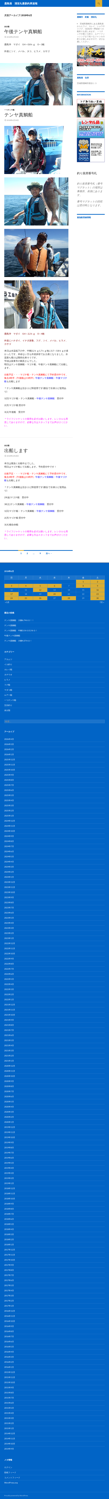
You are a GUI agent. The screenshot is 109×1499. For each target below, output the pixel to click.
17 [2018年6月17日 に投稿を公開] (11, 594)
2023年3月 (9, 928)
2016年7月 (9, 1336)
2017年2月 (9, 1300)
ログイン (8, 1467)
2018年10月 (9, 1198)
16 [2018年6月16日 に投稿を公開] (97, 590)
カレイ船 (8, 669)
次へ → (49, 553)
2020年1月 (9, 1122)
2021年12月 (9, 1004)
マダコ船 (8, 690)
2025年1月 (9, 815)
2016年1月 (9, 1367)
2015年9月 (9, 1387)
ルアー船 (8, 695)
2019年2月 (9, 1178)
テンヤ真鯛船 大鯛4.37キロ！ (18, 640)
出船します (16, 450)
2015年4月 (9, 1413)
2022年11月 (9, 948)
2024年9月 (9, 836)
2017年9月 (9, 1265)
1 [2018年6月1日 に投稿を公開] (83, 581)
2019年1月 (9, 1183)
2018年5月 (9, 1224)
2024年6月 (9, 851)
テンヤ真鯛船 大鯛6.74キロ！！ (19, 620)
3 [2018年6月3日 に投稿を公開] (11, 586)
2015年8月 (9, 1392)
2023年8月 (9, 902)
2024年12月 (9, 821)
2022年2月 (9, 994)
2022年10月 (9, 953)
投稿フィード (10, 1472)
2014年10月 (9, 1443)
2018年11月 (9, 1193)
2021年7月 (9, 1030)
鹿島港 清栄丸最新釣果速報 (20, 3)
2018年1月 (9, 1244)
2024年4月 (9, 861)
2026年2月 (9, 749)
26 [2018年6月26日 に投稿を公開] (40, 598)
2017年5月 (9, 1285)
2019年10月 (9, 1137)
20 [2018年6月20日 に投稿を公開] (54, 594)
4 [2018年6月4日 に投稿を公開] (25, 586)
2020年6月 (9, 1096)
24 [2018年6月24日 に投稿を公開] (11, 598)
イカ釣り (8, 664)
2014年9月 (9, 1449)
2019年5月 (9, 1163)
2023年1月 (9, 938)
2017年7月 (9, 1275)
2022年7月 (9, 969)
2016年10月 (9, 1321)
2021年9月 (9, 1020)
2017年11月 (9, 1255)
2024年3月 (9, 867)
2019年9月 (9, 1142)
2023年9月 (9, 897)
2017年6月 (9, 1280)
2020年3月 (9, 1112)
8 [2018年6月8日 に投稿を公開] (83, 586)
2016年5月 (9, 1346)
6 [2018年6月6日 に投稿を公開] (54, 586)
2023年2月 (9, 933)
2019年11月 (9, 1132)
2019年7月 (9, 1152)
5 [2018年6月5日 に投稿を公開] (40, 586)
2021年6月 (9, 1035)
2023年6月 (9, 912)
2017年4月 (9, 1290)
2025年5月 (9, 795)
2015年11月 (9, 1377)
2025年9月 (9, 775)
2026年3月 (9, 744)
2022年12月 (9, 943)
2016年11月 (9, 1316)
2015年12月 (9, 1372)
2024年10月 (9, 831)
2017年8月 (9, 1270)
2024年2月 (9, 872)
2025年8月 (9, 780)
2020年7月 (9, 1091)
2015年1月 (9, 1428)
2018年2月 (9, 1239)
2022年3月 (9, 989)
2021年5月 (9, 1040)
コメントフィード (12, 1477)
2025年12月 (9, 759)
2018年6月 (9, 1219)
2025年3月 (9, 805)
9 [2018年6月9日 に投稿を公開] (97, 586)
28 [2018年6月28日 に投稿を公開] (69, 598)
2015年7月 (9, 1397)
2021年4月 (9, 1045)
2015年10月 (9, 1382)
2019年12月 (9, 1127)
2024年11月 (9, 826)
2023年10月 (9, 892)
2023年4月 (9, 923)
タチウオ (8, 674)
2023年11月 (9, 887)
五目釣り (8, 705)
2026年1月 (9, 754)
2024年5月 (9, 856)
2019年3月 (9, 1173)
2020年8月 (9, 1086)
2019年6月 (9, 1158)
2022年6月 (9, 974)
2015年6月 (9, 1403)
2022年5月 (9, 979)
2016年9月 (9, 1326)
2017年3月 (9, 1295)
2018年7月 (9, 1214)
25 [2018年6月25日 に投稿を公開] (26, 598)
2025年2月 (9, 810)
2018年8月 (9, 1209)
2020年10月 (9, 1076)
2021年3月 (9, 1050)
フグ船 (7, 685)
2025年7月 (9, 785)
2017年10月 (9, 1260)
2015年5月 (9, 1408)
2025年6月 (9, 790)
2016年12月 (9, 1311)
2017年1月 (9, 1306)
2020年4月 (9, 1106)
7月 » (102, 602)
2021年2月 (9, 1055)
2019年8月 (9, 1147)
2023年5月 (9, 918)
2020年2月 (9, 1117)
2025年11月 (9, 764)
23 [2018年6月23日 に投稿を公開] (97, 594)
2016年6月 (9, 1341)
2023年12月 (9, 882)
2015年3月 (9, 1418)
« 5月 (7, 602)
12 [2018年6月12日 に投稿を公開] (40, 590)
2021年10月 (9, 1015)
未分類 (6, 27)
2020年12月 (9, 1066)
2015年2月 (9, 1423)
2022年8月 (9, 964)
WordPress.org (11, 1482)
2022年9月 (9, 958)
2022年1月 (9, 999)
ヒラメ (7, 679)
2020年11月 (9, 1071)
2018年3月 (9, 1234)
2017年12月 (9, 1249)
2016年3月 (9, 1357)
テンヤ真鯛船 (18, 115)
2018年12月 (9, 1188)
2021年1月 (9, 1061)
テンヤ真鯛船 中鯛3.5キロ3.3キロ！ (20, 630)
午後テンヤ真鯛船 (23, 31)
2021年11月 (9, 1009)
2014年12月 (9, 1433)
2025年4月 (9, 800)
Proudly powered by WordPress (16, 1495)
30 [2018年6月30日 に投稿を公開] (97, 598)
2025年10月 (9, 770)
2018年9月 (9, 1203)
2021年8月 (9, 1025)
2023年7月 (9, 907)
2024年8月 (9, 841)
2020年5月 (9, 1101)
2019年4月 (9, 1168)
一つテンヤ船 (9, 110)
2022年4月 (9, 984)
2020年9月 (9, 1081)
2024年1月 (9, 877)
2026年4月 (9, 739)
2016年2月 (9, 1362)
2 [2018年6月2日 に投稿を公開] (97, 581)
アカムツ (8, 659)
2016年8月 (9, 1331)
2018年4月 (9, 1229)
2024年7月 (9, 846)
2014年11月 (9, 1438)
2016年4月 (9, 1352)
